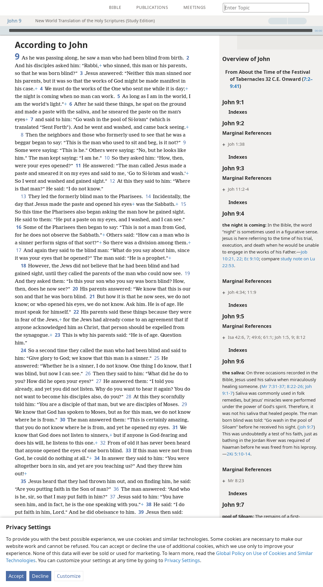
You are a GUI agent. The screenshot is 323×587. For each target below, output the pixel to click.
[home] (9, 7)
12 (112, 181)
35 (23, 481)
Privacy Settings (182, 560)
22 (76, 312)
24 (23, 350)
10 (107, 158)
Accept (16, 576)
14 (148, 196)
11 (78, 165)
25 (156, 358)
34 (96, 458)
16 (18, 227)
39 (141, 512)
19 (187, 273)
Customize (69, 576)
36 (116, 489)
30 (62, 419)
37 (112, 496)
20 (75, 289)
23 (57, 335)
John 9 (11, 20)
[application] (161, 30)
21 (92, 296)
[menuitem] (9, 7)
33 (128, 450)
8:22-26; (295, 386)
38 (148, 504)
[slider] (160, 30)
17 (18, 250)
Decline (40, 576)
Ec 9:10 (251, 259)
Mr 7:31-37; (273, 386)
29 (184, 404)
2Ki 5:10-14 (238, 454)
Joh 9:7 (306, 427)
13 (23, 196)
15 (183, 204)
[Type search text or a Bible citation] (263, 7)
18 (23, 265)
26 (88, 373)
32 (102, 443)
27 (98, 381)
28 (128, 396)
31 (175, 427)
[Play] (3, 30)
